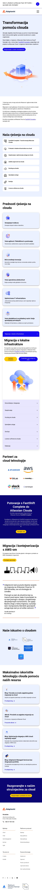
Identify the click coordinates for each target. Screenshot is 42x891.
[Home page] (19, 11)
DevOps (4, 842)
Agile (4, 845)
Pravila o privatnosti (24, 862)
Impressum (23, 856)
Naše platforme (23, 835)
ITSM (4, 835)
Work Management (7, 839)
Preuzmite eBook (10, 722)
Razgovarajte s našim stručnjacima (14, 49)
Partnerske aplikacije (24, 842)
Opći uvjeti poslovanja (25, 869)
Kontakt (4, 859)
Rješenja (22, 832)
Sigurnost (22, 859)
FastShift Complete (24, 42)
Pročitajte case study (9, 560)
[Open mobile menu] (37, 11)
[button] (21, 334)
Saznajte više (21, 531)
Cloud (4, 832)
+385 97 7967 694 (9, 821)
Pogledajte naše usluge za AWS (28, 359)
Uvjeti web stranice (24, 865)
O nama (4, 856)
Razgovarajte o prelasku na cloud (21, 795)
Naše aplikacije (23, 839)
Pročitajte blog (10, 701)
